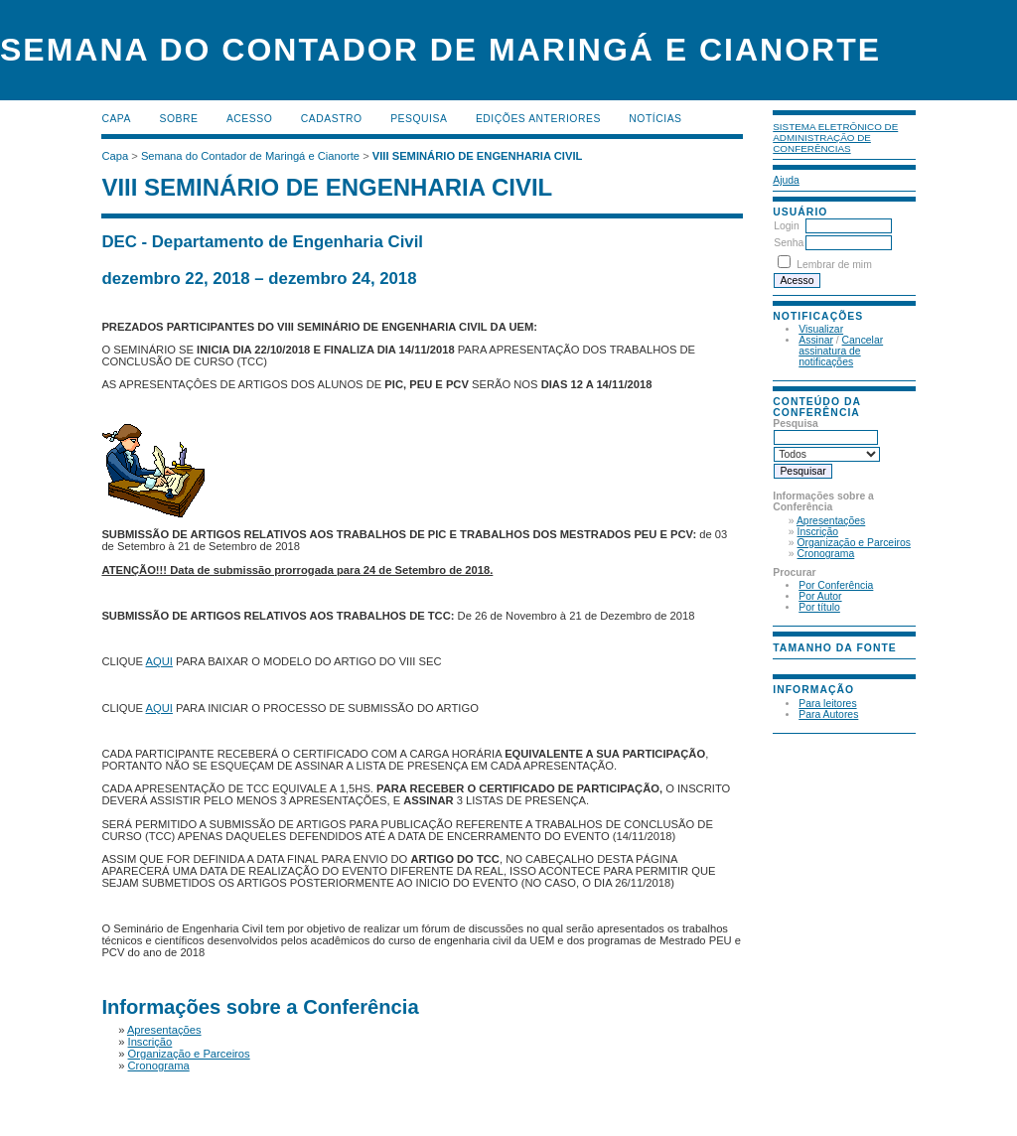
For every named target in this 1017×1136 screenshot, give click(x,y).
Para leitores (827, 703)
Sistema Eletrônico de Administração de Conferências (835, 137)
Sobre (178, 118)
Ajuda (786, 180)
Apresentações (831, 520)
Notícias (655, 118)
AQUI (159, 661)
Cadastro (332, 118)
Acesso (249, 118)
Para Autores (828, 714)
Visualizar (821, 329)
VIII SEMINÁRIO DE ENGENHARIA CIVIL (477, 156)
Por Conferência (836, 585)
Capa (116, 118)
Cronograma (826, 553)
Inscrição (818, 531)
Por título (819, 607)
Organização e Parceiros (854, 542)
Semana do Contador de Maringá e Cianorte (250, 156)
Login (786, 225)
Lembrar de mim (834, 264)
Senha (788, 242)
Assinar (816, 340)
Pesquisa (418, 118)
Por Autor (820, 596)
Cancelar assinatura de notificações (841, 351)
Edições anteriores (538, 118)
